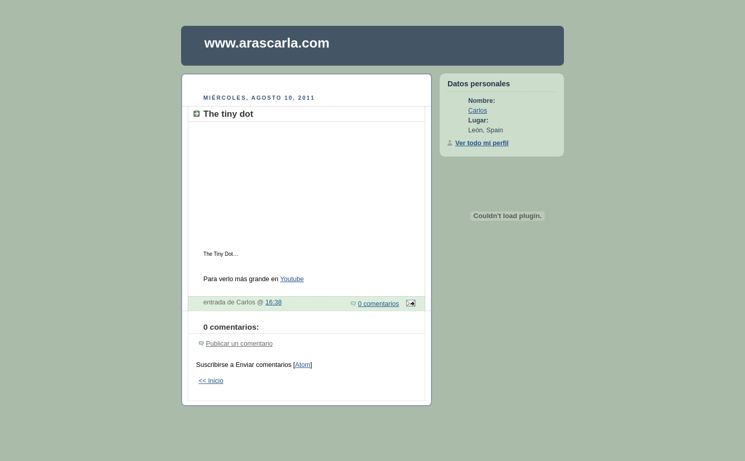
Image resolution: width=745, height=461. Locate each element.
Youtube (292, 279)
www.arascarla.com (267, 43)
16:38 (273, 302)
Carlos (477, 110)
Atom (302, 364)
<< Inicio (211, 381)
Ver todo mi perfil (482, 143)
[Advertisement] (307, 82)
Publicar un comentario (239, 343)
